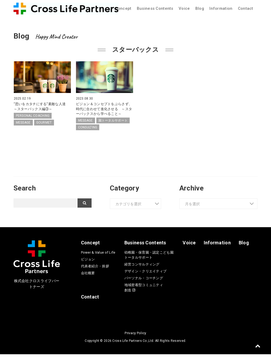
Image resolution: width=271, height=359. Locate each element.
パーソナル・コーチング (143, 283)
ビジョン (88, 264)
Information (220, 8)
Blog (199, 8)
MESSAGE (23, 122)
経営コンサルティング (142, 269)
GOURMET (44, 122)
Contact (245, 8)
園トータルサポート (113, 125)
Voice (184, 8)
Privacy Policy (135, 338)
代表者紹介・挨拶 (95, 271)
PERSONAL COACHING (33, 116)
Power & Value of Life (98, 257)
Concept (123, 8)
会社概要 (88, 278)
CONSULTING (87, 132)
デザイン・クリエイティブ (145, 276)
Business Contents (155, 8)
